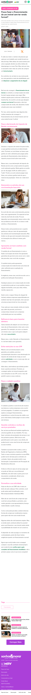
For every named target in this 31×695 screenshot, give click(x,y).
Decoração (13, 692)
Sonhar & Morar (7, 2)
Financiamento (7, 607)
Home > (4, 8)
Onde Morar (4, 681)
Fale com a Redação (6, 689)
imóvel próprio (8, 71)
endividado (9, 359)
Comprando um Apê (12, 8)
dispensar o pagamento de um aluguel (15, 80)
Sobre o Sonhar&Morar (7, 686)
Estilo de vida (22, 692)
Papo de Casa (4, 692)
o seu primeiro (11, 334)
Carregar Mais (15, 642)
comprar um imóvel (7, 102)
